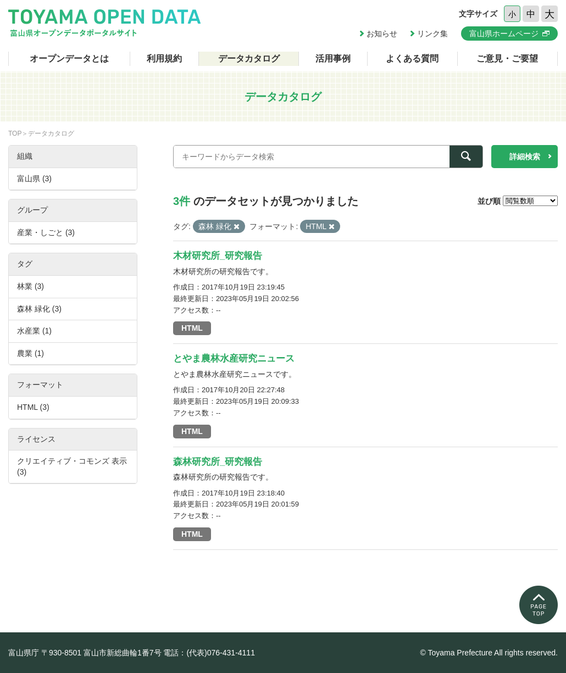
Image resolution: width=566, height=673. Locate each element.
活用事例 (333, 58)
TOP (14, 133)
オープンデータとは (69, 58)
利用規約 (164, 58)
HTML (192, 328)
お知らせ (382, 33)
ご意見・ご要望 (507, 58)
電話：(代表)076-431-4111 (209, 652)
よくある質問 (412, 58)
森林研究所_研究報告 (217, 462)
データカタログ (249, 58)
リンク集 (432, 33)
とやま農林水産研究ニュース (234, 358)
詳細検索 (524, 156)
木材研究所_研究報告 (217, 256)
